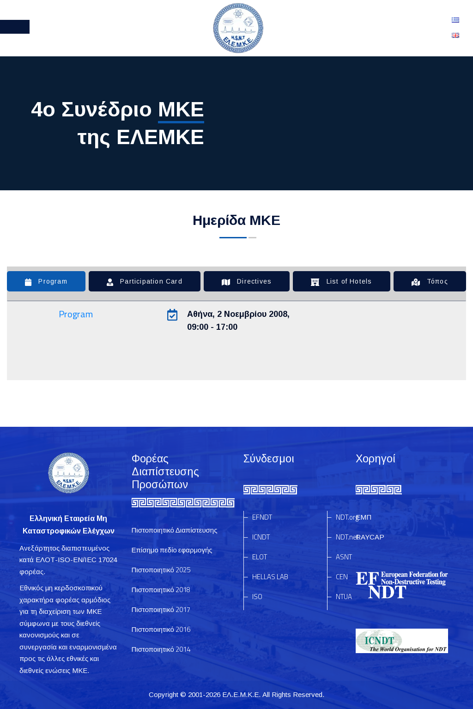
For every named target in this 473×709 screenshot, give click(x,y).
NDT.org (347, 517)
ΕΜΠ (363, 517)
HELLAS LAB (270, 576)
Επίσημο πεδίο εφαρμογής (172, 550)
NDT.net (347, 537)
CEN (342, 576)
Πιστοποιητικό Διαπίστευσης (175, 530)
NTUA (344, 596)
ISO (257, 596)
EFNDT (262, 517)
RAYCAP (370, 537)
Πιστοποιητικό (161, 569)
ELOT (259, 556)
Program (76, 314)
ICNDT (261, 537)
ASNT (344, 556)
